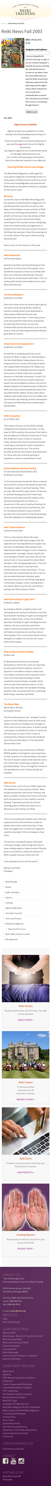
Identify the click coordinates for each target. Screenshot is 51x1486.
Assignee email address (36, 49)
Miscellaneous (11, 939)
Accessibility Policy (11, 1423)
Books (8, 887)
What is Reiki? (9, 1332)
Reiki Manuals (11, 881)
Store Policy (8, 1420)
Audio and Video (12, 892)
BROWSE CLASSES (25, 1099)
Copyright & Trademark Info (16, 1403)
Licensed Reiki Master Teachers (17, 1387)
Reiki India (7, 1479)
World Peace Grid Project (14, 1397)
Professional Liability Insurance (17, 1394)
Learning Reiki (9, 1349)
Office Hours (8, 1371)
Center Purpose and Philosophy (17, 1384)
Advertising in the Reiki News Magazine (21, 1410)
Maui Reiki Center (12, 1476)
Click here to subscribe (13, 1448)
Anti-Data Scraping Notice (15, 1426)
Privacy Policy (9, 1416)
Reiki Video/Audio (11, 1352)
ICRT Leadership (10, 1390)
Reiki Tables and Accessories (17, 934)
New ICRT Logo (10, 1400)
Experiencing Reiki (11, 1345)
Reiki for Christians (12, 1358)
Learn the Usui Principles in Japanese (20, 1355)
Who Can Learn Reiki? (13, 1339)
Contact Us (8, 1436)
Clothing (9, 903)
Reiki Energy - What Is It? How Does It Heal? (23, 1336)
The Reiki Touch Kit (13, 913)
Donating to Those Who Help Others (20, 1430)
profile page (17, 144)
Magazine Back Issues (17, 929)
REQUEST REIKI (25, 1248)
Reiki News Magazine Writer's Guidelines (21, 1407)
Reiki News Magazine (14, 923)
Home (3, 23)
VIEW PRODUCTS (25, 1172)
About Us (7, 1374)
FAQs (5, 1318)
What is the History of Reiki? (16, 1342)
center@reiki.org (18, 1310)
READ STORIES (25, 1020)
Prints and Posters (13, 918)
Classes (8, 897)
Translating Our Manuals (14, 1413)
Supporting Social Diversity (15, 1433)
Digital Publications (13, 908)
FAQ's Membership (11, 1322)
